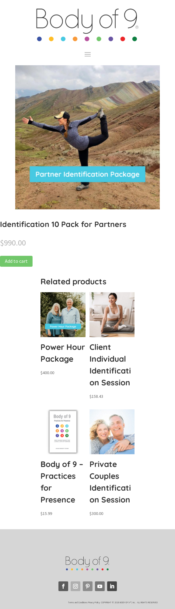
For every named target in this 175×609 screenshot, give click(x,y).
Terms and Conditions (77, 602)
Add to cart (16, 261)
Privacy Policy (94, 602)
